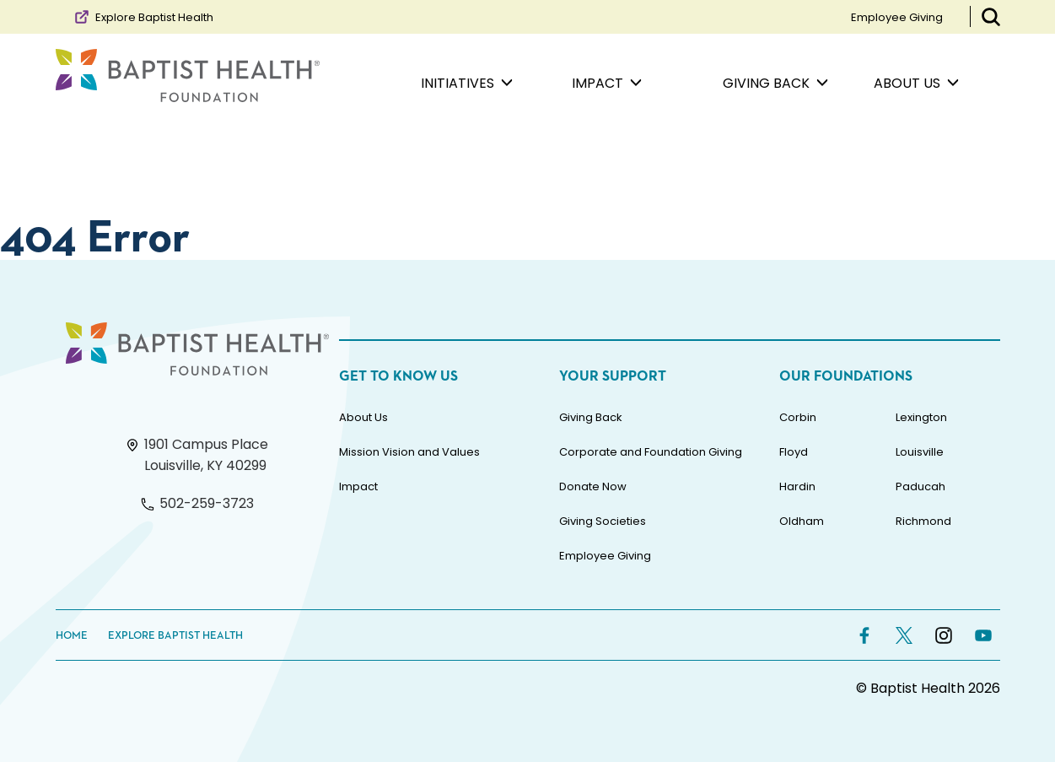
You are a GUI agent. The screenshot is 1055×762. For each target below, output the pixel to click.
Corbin (797, 417)
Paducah (920, 486)
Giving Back (590, 417)
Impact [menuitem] (607, 83)
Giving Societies (602, 521)
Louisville (920, 452)
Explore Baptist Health (143, 16)
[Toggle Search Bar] (991, 17)
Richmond (923, 521)
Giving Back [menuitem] (775, 83)
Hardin (797, 486)
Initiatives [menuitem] (467, 83)
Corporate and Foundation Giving (650, 452)
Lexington (921, 417)
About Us (363, 417)
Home (72, 635)
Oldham (801, 521)
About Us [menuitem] (916, 83)
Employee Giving (897, 17)
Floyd (793, 452)
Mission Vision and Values (409, 452)
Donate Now (593, 486)
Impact (358, 486)
